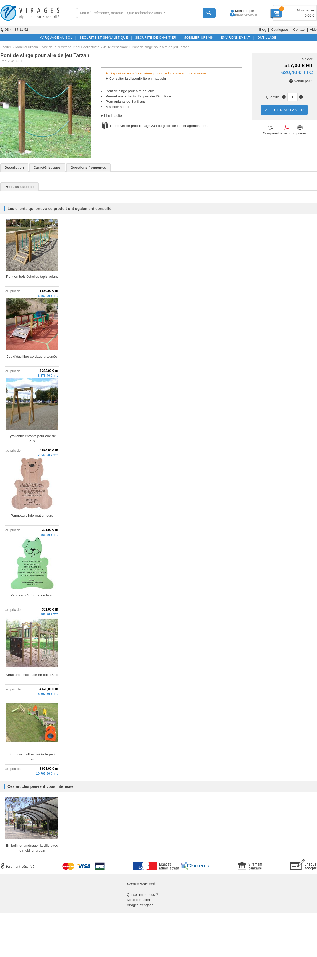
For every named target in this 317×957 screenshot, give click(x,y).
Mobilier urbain (26, 47)
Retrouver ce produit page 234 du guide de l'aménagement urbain (160, 126)
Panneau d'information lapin (31, 595)
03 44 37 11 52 (14, 30)
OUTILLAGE (265, 38)
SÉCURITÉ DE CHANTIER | (156, 38)
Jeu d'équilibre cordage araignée (32, 356)
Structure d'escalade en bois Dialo (32, 675)
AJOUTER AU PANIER (284, 110)
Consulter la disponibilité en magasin (137, 78)
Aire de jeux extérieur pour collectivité (70, 47)
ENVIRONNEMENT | (236, 38)
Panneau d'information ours (32, 516)
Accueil (5, 47)
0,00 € (309, 15)
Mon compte (240, 11)
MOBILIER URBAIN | (199, 38)
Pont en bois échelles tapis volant (32, 277)
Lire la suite (113, 116)
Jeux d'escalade (115, 47)
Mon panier (305, 10)
